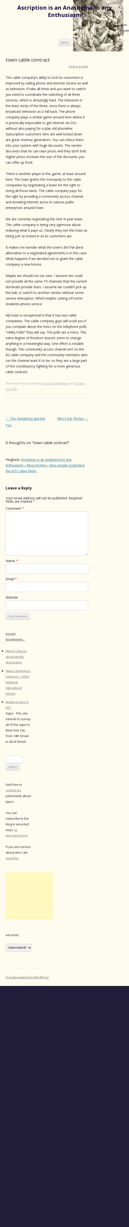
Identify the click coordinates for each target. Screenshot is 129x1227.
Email (11, 579)
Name (12, 561)
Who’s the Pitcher (72, 418)
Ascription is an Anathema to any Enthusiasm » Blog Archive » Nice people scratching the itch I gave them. (45, 465)
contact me (13, 790)
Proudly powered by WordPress (27, 977)
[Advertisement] (29, 895)
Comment (15, 508)
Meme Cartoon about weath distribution (16, 656)
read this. (12, 858)
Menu (64, 42)
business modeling (55, 383)
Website (12, 597)
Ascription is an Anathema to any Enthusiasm (64, 11)
